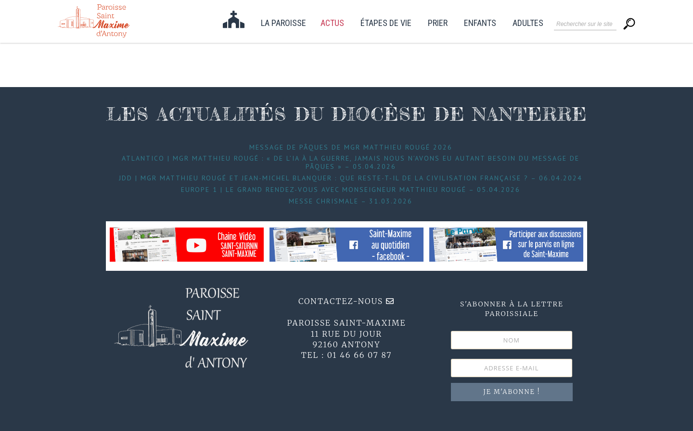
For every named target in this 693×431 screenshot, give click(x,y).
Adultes (528, 23)
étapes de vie (385, 23)
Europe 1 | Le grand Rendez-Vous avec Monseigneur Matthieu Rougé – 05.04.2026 (350, 189)
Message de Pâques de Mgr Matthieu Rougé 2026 (350, 147)
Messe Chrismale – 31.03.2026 (350, 201)
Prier (438, 23)
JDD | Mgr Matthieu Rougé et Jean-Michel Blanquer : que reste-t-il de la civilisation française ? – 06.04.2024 (350, 178)
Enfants (480, 23)
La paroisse (283, 23)
